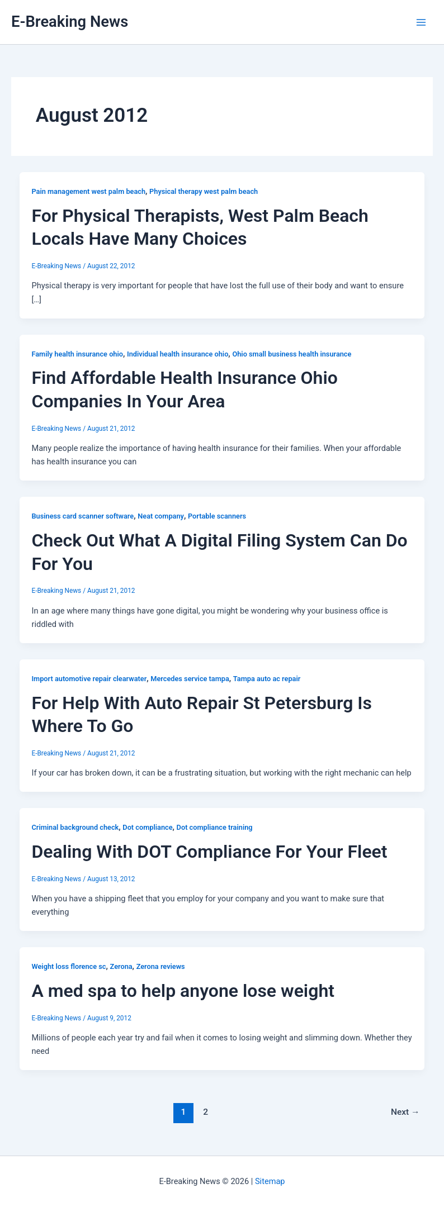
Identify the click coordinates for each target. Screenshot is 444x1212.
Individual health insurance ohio (177, 354)
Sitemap (270, 1181)
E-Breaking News (69, 22)
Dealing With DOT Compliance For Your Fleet (209, 851)
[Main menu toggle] (421, 22)
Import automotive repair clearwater (89, 678)
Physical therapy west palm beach (203, 191)
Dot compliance (147, 827)
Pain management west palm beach (88, 191)
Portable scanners (217, 516)
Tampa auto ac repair (266, 678)
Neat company (161, 516)
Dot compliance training (215, 827)
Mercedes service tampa (189, 678)
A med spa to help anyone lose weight (182, 990)
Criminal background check (75, 827)
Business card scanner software (82, 516)
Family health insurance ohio (77, 354)
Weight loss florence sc (68, 966)
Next (405, 1112)
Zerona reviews (160, 966)
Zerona (121, 966)
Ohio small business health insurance (291, 354)
